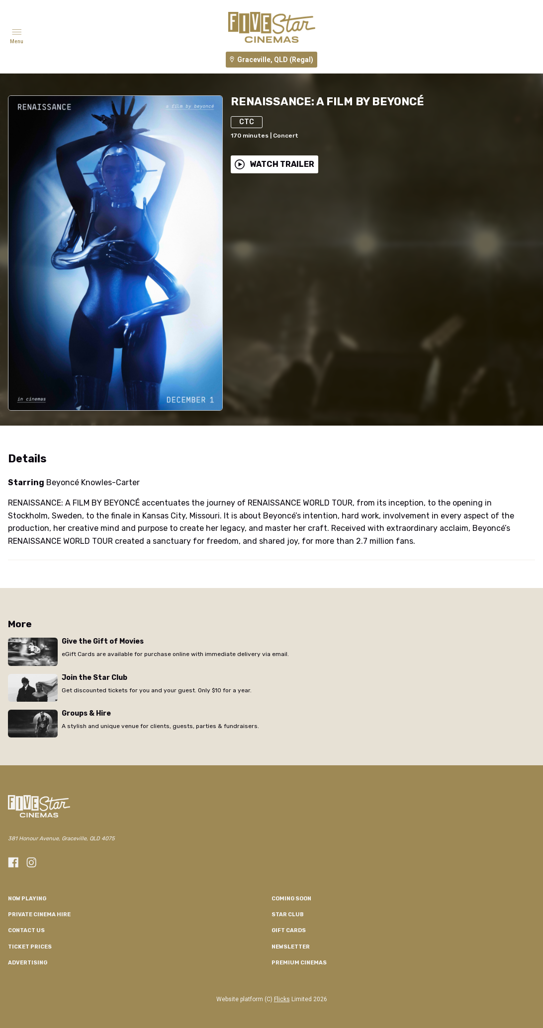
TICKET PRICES (30, 947)
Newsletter (291, 947)
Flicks (282, 999)
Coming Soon (291, 898)
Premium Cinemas (299, 962)
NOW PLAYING (27, 898)
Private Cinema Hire (39, 914)
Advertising (27, 962)
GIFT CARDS (289, 930)
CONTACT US (26, 930)
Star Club (288, 914)
